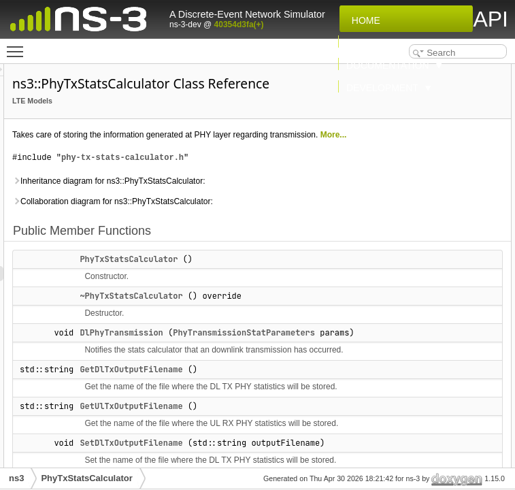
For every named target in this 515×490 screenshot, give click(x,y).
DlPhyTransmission (291, 441)
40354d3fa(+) (239, 24)
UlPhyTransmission (412, 191)
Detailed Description (402, 356)
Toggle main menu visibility (18, 45)
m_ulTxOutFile (402, 326)
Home (363, 20)
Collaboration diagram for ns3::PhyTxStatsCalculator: (232, 288)
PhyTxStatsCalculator (299, 353)
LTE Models (202, 120)
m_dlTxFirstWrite (407, 281)
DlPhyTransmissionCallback (429, 221)
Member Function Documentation (428, 416)
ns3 (16, 478)
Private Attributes (397, 266)
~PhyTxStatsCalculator (301, 390)
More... (246, 184)
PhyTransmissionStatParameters (326, 456)
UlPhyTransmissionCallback (429, 251)
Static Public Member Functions (425, 206)
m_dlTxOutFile (402, 296)
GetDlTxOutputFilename (420, 131)
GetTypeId (394, 236)
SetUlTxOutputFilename (420, 176)
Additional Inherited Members (420, 341)
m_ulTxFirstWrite (407, 311)
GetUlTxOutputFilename (420, 146)
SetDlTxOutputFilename (420, 161)
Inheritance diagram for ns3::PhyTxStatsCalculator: (231, 252)
